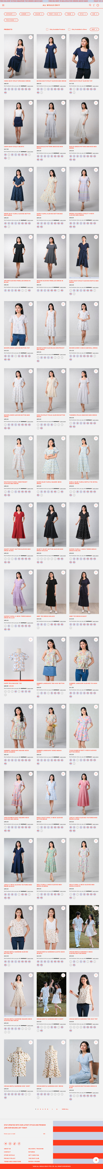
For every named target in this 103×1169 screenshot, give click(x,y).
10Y (29, 1094)
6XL (41, 92)
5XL (5, 92)
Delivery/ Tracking (35, 1148)
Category (10, 14)
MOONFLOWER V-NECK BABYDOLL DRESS (83, 348)
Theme (70, 14)
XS (5, 89)
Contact (7, 1152)
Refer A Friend (34, 1161)
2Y (9, 691)
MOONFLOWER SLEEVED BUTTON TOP (17, 348)
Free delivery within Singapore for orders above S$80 (21, 1)
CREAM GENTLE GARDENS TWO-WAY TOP (83, 1019)
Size (94, 14)
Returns (31, 1152)
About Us (7, 1148)
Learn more (30, 86)
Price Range (11, 20)
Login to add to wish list (31, 37)
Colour (38, 14)
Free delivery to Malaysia (59, 1)
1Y (5, 691)
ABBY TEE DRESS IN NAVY (78, 616)
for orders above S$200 (78, 1)
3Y (12, 691)
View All (65, 1109)
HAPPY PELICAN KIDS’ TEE (13, 683)
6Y (22, 691)
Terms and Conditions (12, 1161)
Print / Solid (54, 14)
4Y (15, 691)
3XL (26, 89)
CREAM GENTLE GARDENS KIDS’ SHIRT (17, 1086)
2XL (22, 89)
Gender (24, 14)
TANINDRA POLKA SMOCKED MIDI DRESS (83, 415)
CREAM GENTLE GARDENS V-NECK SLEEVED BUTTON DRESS (81, 952)
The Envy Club (33, 1158)
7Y (26, 691)
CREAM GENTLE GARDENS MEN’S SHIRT (50, 1019)
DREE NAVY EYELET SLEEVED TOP (80, 81)
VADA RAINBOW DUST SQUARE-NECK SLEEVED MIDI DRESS (16, 818)
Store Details (9, 1155)
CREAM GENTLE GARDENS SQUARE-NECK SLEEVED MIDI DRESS (18, 1019)
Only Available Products (57, 29)
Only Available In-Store (79, 29)
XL (19, 89)
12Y (5, 1097)
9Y (5, 695)
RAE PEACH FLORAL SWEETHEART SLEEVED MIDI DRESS (15, 482)
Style (83, 14)
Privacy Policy (9, 1158)
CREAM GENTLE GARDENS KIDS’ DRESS (50, 1086)
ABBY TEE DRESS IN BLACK (46, 616)
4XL (29, 89)
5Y (19, 691)
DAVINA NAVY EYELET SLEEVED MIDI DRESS (51, 81)
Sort (94, 29)
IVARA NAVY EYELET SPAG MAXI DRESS (17, 81)
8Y (29, 691)
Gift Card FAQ (33, 1155)
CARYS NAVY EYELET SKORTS (14, 146)
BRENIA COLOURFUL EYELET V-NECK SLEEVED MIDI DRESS (81, 214)
